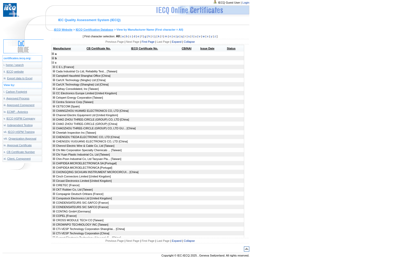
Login (245, 2)
